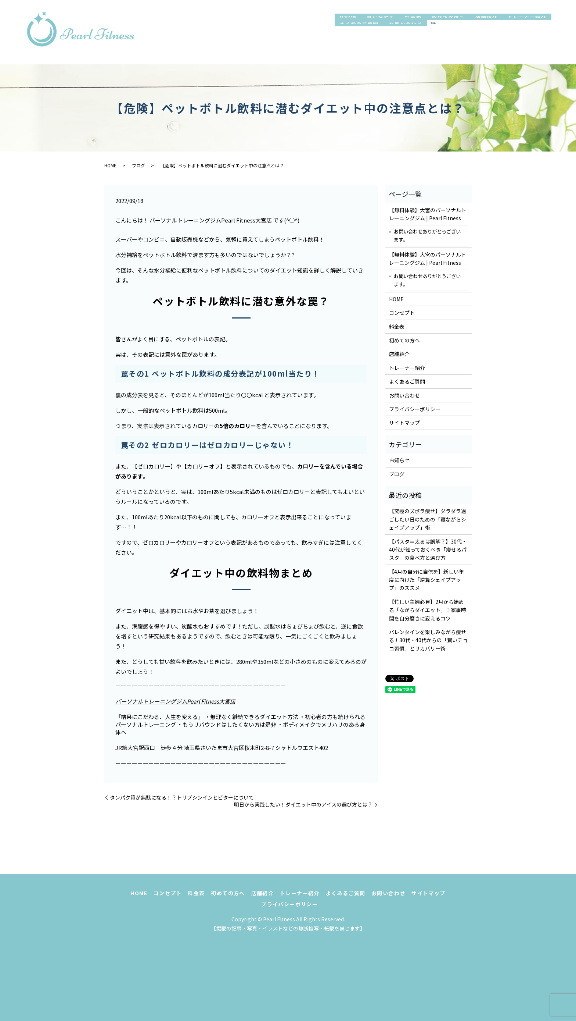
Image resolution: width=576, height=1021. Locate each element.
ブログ (138, 165)
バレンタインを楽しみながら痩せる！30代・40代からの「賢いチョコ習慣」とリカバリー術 (428, 640)
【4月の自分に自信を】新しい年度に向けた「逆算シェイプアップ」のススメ (426, 580)
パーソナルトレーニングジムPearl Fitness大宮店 (210, 220)
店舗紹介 (508, 24)
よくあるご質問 (418, 39)
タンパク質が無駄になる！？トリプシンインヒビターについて (182, 797)
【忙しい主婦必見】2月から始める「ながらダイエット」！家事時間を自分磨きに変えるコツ (427, 610)
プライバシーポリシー (414, 409)
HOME (350, 24)
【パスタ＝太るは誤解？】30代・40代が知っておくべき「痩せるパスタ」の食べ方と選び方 (428, 550)
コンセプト (387, 24)
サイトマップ (404, 422)
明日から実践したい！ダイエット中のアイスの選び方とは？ (303, 804)
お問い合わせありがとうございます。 (427, 235)
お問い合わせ (471, 39)
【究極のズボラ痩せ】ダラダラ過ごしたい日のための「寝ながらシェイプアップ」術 (427, 519)
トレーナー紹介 (363, 39)
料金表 (424, 24)
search (502, 40)
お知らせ (399, 460)
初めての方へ (464, 24)
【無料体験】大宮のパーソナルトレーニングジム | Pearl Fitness (427, 214)
